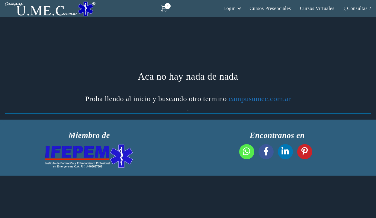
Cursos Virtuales (317, 8)
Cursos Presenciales (270, 8)
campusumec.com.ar (260, 99)
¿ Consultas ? (357, 8)
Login (229, 8)
